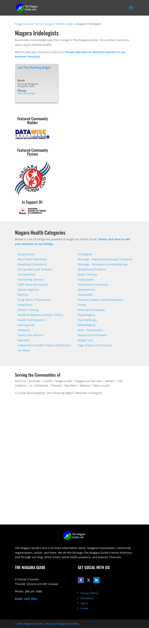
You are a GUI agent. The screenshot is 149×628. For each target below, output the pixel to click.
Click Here (30, 599)
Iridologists (85, 254)
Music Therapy (87, 274)
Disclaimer (87, 598)
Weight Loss (85, 340)
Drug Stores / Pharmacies (34, 300)
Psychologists (86, 315)
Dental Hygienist (28, 289)
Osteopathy (85, 294)
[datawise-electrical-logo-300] (32, 139)
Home (84, 608)
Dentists (23, 294)
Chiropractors (27, 274)
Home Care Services (30, 335)
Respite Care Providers (92, 335)
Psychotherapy (87, 320)
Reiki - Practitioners (90, 330)
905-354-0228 (26, 93)
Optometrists (86, 289)
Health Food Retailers (31, 320)
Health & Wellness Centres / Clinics (40, 315)
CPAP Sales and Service (33, 284)
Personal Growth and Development (100, 300)
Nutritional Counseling (92, 284)
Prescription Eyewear (91, 310)
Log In (84, 603)
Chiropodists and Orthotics (35, 269)
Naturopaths (86, 279)
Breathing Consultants (32, 264)
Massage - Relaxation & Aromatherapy (102, 264)
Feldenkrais (25, 305)
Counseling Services (31, 279)
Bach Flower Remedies (32, 259)
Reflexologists (86, 325)
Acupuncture (26, 254)
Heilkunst (24, 330)
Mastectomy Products (92, 269)
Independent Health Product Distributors (44, 345)
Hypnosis (23, 340)
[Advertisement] (74, 497)
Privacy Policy (89, 593)
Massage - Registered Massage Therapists (105, 259)
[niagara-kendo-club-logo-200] (32, 195)
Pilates (82, 305)
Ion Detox (24, 350)
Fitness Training (28, 310)
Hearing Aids (26, 325)
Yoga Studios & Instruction (95, 345)
